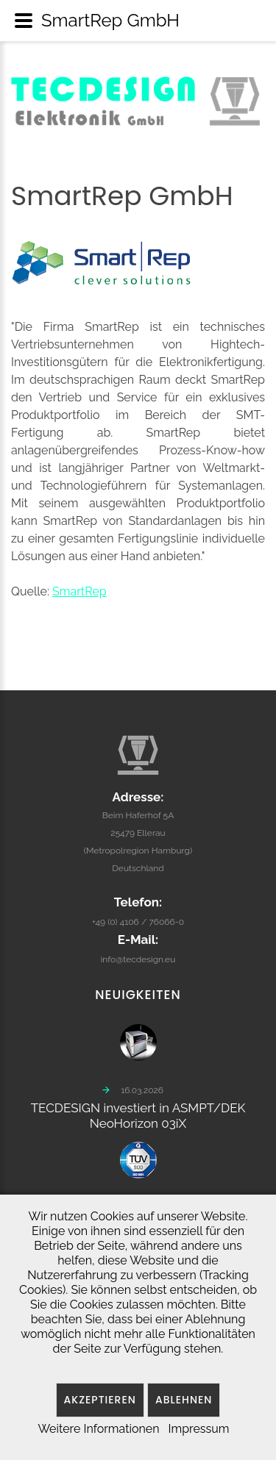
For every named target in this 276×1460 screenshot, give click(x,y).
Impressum (199, 1429)
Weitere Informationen (98, 1429)
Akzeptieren (100, 1399)
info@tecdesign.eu (138, 945)
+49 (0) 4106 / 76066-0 (138, 907)
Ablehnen (184, 1399)
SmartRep (79, 591)
